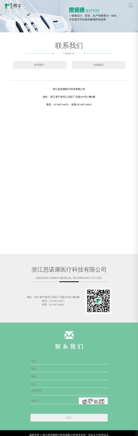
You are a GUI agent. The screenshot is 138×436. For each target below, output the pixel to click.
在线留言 (99, 64)
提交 (69, 417)
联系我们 (39, 64)
